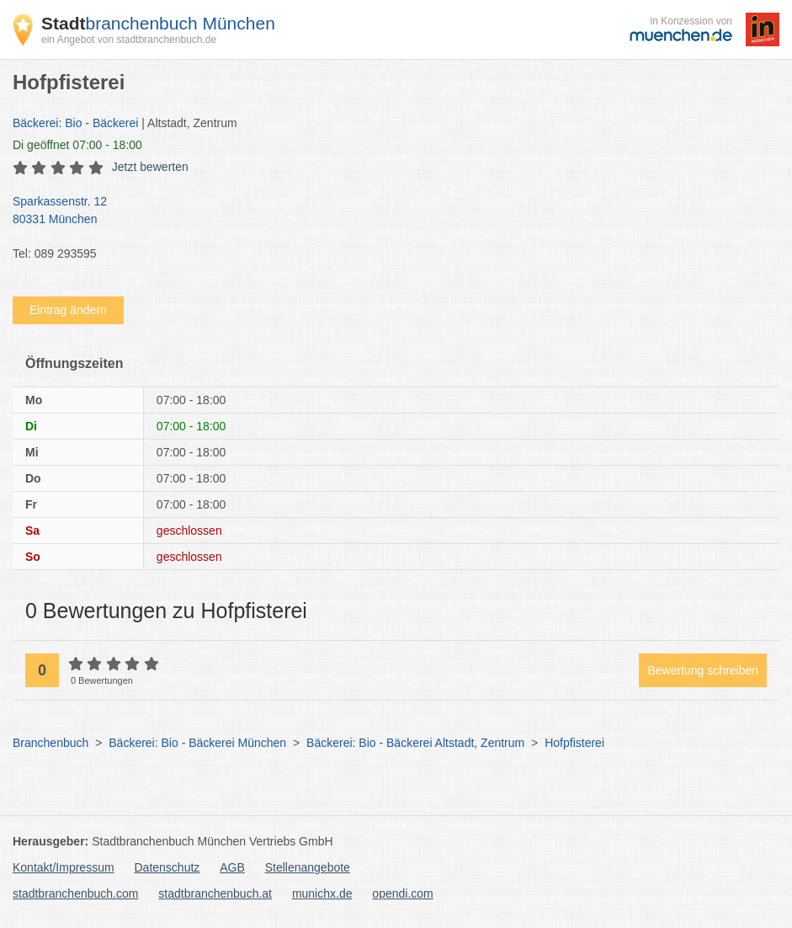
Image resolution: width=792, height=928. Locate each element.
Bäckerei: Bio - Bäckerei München (197, 742)
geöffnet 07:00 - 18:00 (77, 145)
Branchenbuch (50, 742)
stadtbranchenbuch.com (75, 893)
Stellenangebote (307, 867)
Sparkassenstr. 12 (388, 211)
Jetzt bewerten (150, 166)
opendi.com (402, 893)
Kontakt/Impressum (63, 867)
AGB (232, 867)
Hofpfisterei (574, 742)
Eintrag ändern (68, 310)
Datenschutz (167, 867)
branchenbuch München (158, 23)
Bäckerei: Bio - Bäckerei (75, 123)
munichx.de (322, 893)
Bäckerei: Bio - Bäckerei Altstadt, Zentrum (415, 742)
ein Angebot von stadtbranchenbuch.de (128, 39)
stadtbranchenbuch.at (215, 893)
